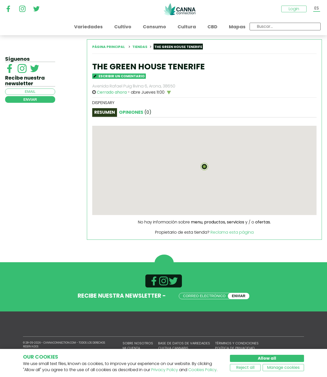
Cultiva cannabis (173, 348)
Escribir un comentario (119, 76)
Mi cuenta (131, 348)
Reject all (245, 367)
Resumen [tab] (104, 112)
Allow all (267, 358)
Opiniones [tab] (135, 112)
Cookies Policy (202, 370)
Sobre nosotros (138, 343)
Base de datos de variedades (184, 343)
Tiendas (139, 46)
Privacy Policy (164, 370)
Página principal (108, 46)
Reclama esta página (232, 232)
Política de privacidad (235, 348)
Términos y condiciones (237, 343)
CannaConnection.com (179, 9)
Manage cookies (283, 367)
